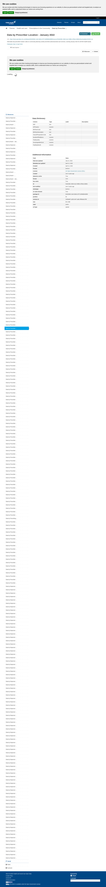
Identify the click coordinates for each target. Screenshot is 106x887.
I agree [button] (5, 12)
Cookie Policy (9, 875)
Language (73, 878)
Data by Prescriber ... (59, 28)
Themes (66, 22)
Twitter (8, 864)
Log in (97, 17)
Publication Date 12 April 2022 (15, 44)
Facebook (9, 868)
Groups (73, 22)
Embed (95, 51)
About (78, 22)
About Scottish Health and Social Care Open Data (18, 873)
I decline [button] (11, 12)
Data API (95, 33)
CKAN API (8, 878)
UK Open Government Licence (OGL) (75, 171)
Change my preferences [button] (21, 12)
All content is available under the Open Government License (23, 884)
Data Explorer (14, 47)
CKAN (73, 875)
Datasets (59, 22)
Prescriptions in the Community (39, 28)
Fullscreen (86, 51)
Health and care (22, 28)
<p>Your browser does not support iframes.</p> (53, 83)
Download (83, 33)
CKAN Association (10, 880)
